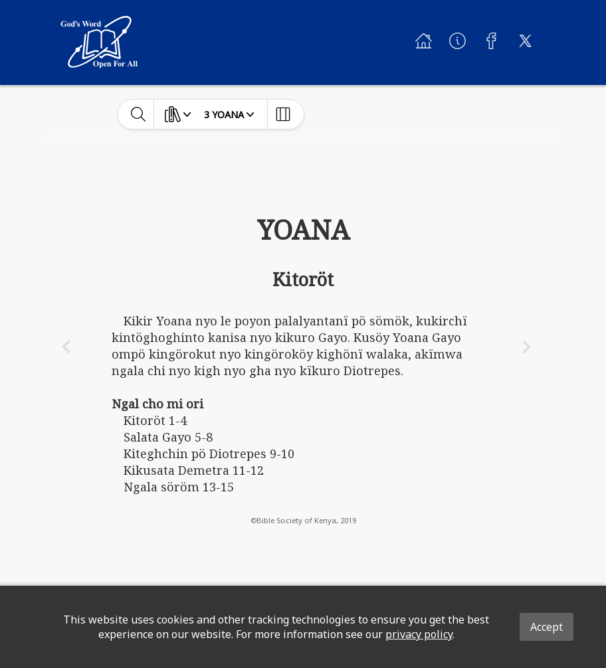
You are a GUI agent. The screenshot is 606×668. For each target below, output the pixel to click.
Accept (546, 627)
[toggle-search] (138, 114)
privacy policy (419, 634)
